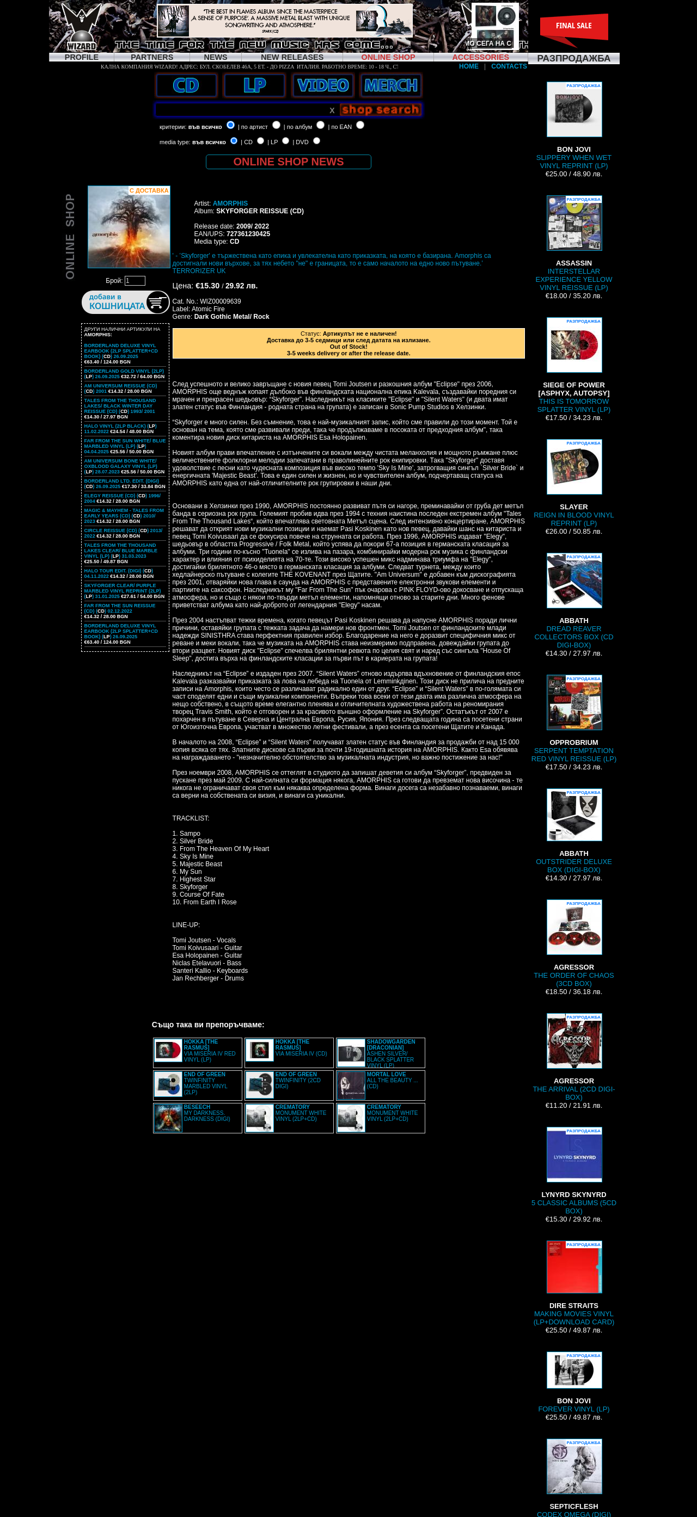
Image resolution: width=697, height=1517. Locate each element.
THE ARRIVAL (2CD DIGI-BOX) (574, 1057)
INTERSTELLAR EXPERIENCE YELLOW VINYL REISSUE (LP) (574, 243)
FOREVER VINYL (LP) (573, 1382)
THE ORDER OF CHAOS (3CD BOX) (574, 943)
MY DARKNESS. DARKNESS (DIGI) (207, 1113)
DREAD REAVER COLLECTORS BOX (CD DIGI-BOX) (573, 601)
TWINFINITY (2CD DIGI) (298, 1080)
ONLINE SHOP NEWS (289, 162)
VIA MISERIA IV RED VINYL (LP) (210, 1051)
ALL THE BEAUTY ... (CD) (392, 1080)
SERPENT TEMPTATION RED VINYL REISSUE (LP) (573, 719)
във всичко (205, 127)
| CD (247, 142)
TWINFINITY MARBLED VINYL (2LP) (206, 1083)
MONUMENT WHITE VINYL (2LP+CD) (301, 1113)
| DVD (300, 142)
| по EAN (340, 127)
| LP (272, 142)
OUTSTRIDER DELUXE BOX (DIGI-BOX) (574, 831)
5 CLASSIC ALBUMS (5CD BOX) (573, 1171)
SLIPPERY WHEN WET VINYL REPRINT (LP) (574, 126)
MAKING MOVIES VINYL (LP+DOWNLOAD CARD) (574, 1283)
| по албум (298, 127)
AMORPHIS (230, 203)
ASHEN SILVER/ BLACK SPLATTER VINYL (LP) (391, 1054)
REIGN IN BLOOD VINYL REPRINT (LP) (574, 483)
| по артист (253, 127)
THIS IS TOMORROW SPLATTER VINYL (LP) (574, 365)
